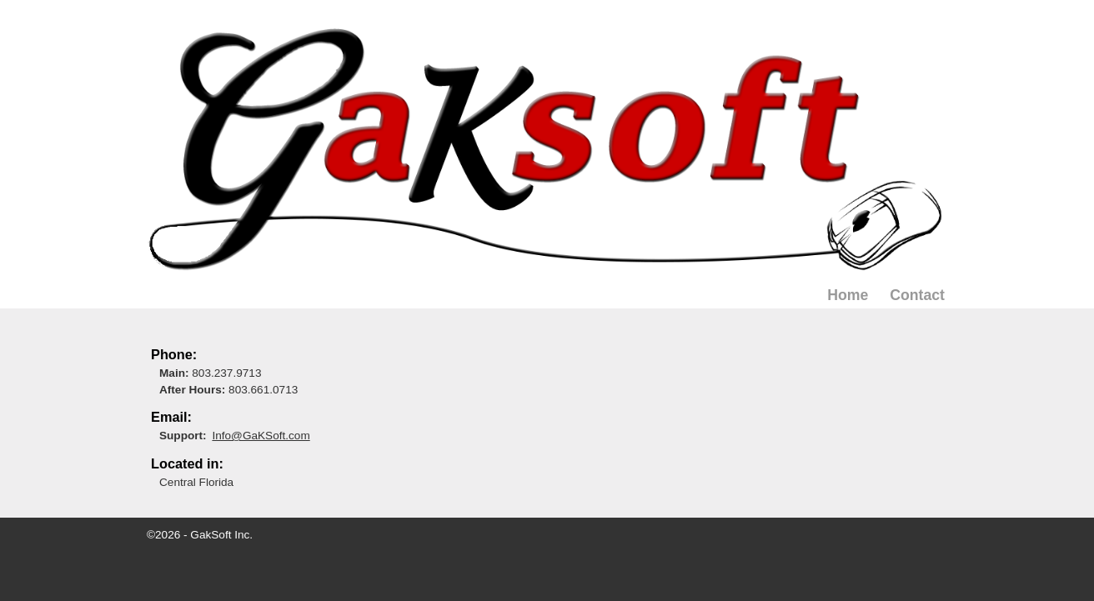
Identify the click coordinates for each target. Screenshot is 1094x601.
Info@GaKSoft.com (260, 435)
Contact (917, 295)
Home (847, 295)
